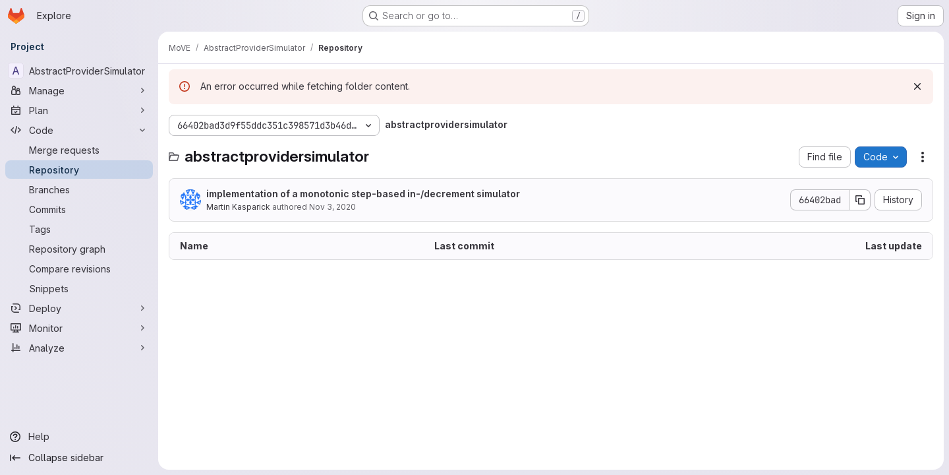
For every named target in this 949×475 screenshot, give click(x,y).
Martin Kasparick (238, 207)
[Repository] (79, 169)
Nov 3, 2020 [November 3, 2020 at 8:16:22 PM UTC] (332, 207)
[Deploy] (79, 308)
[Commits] (79, 209)
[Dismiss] (917, 86)
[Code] (79, 130)
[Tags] (79, 229)
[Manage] (79, 90)
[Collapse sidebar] (79, 458)
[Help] (79, 437)
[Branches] (79, 189)
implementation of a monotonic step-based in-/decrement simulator (363, 193)
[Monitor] (79, 328)
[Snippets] (79, 288)
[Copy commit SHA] (860, 199)
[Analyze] (79, 347)
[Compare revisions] (79, 268)
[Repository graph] (79, 248)
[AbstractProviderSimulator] (79, 70)
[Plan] (79, 110)
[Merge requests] (79, 150)
